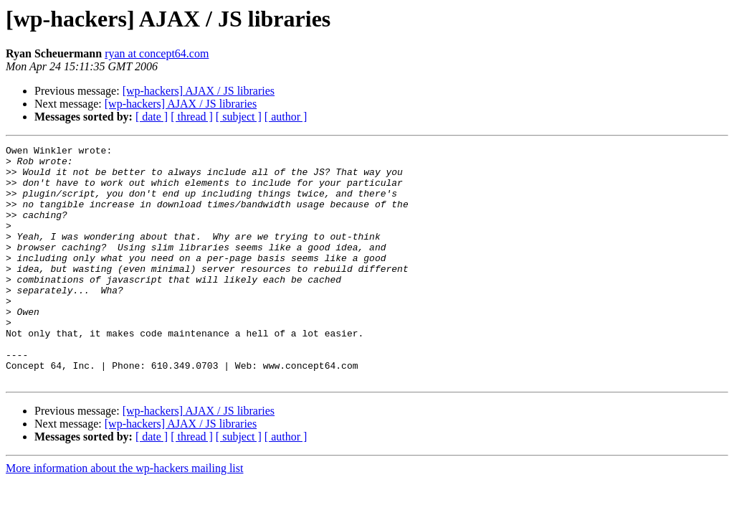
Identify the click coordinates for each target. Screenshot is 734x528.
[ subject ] (239, 116)
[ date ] (151, 116)
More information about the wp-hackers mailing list (124, 515)
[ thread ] (192, 116)
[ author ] (286, 116)
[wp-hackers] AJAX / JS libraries (199, 91)
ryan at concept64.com (157, 53)
